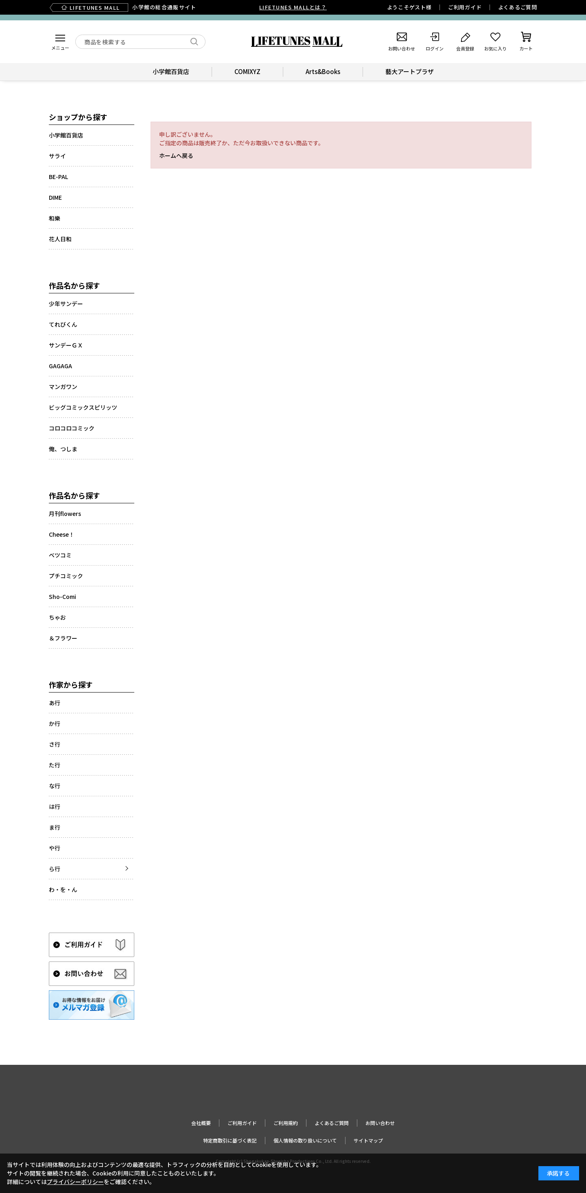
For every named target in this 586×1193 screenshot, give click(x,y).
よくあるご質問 (517, 7)
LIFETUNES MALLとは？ (293, 7)
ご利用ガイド (465, 7)
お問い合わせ (380, 1122)
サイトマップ (368, 1140)
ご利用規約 (285, 1122)
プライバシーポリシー (75, 1182)
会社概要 (201, 1122)
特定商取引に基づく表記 (230, 1140)
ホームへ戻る (176, 155)
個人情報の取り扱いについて (305, 1140)
